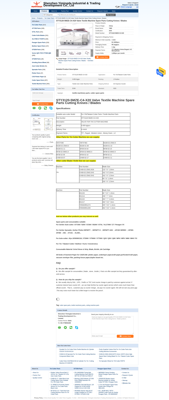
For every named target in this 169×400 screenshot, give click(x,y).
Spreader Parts (37, 69)
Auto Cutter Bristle (38, 66)
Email (136, 5)
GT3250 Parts (36, 59)
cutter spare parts (65, 305)
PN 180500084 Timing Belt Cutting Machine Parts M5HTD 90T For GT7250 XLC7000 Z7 (84, 374)
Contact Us (89, 11)
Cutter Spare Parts (38, 80)
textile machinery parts (78, 305)
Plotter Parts (36, 73)
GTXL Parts (35, 32)
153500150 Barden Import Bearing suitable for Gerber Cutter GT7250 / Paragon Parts (107, 380)
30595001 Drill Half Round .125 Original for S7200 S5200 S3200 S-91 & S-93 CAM (84, 386)
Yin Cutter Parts (49, 18)
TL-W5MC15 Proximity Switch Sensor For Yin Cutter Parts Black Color (60, 386)
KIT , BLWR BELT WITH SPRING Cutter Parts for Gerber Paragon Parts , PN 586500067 (108, 392)
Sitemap (124, 380)
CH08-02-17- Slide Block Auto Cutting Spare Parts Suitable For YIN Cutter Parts (60, 380)
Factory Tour (65, 11)
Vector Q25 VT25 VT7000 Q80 (41, 53)
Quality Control (77, 11)
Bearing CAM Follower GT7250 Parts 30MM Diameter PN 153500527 (84, 380)
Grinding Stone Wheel (39, 62)
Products (44, 11)
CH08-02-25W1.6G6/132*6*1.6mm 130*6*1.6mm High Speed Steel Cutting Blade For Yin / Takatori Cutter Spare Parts (116, 356)
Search (111, 15)
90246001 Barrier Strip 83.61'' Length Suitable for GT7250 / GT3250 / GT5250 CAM (84, 392)
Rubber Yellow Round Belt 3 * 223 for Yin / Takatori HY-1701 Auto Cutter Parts (60, 374)
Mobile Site (126, 383)
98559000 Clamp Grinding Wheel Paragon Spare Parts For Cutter (108, 374)
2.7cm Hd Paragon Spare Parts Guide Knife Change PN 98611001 (108, 386)
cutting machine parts (92, 305)
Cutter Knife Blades (38, 35)
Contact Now (42, 104)
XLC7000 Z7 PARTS (38, 39)
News (113, 11)
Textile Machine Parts (39, 84)
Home (35, 11)
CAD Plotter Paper (38, 76)
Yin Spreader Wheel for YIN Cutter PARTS (112, 361)
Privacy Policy (38, 398)
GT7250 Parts (36, 28)
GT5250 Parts (36, 49)
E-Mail (124, 378)
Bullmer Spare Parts (38, 46)
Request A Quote (127, 5)
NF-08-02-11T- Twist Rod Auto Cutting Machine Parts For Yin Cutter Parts (60, 392)
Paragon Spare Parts (38, 42)
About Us (54, 11)
